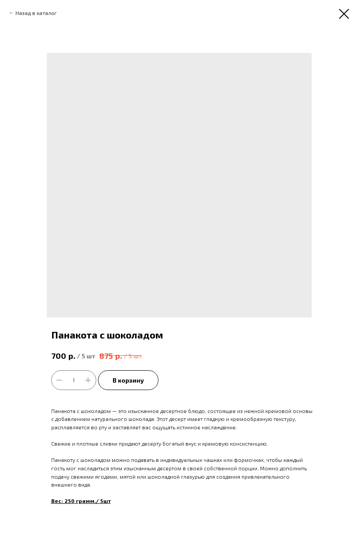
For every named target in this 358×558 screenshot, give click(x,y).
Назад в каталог (36, 13)
